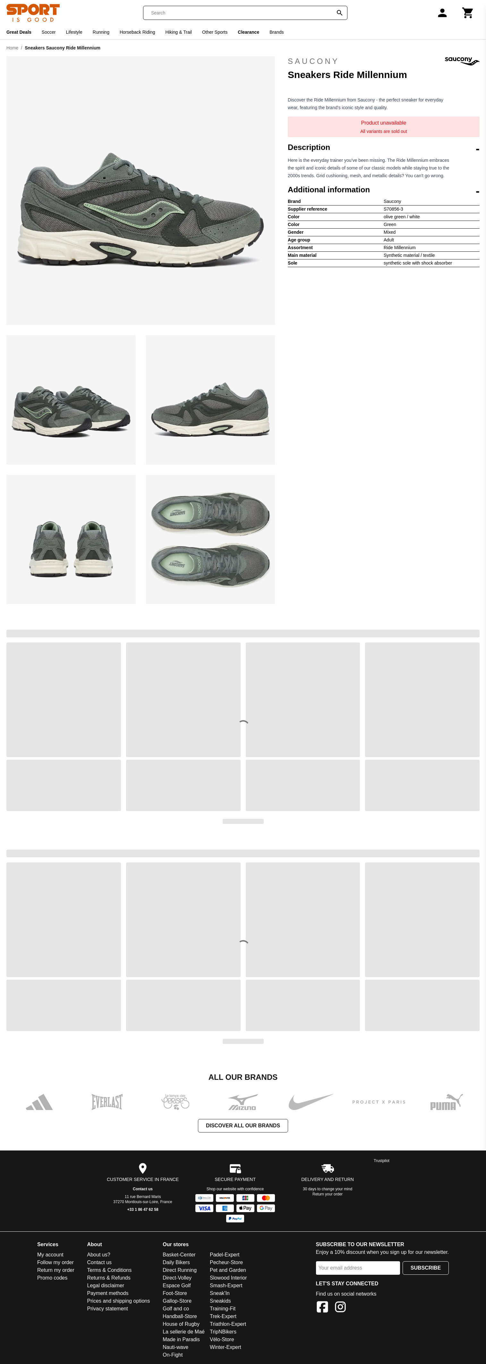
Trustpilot (381, 1161)
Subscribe (426, 1268)
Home (12, 47)
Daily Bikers (176, 1262)
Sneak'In (220, 1293)
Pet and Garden (228, 1270)
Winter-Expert (225, 1347)
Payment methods (108, 1293)
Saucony (384, 61)
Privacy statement (107, 1308)
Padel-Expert (225, 1254)
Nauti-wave (175, 1347)
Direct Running (180, 1270)
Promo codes (52, 1278)
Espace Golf (177, 1285)
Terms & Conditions (109, 1270)
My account (50, 1254)
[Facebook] (322, 1308)
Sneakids (220, 1301)
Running (101, 32)
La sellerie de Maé (184, 1331)
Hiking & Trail (178, 32)
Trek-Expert (223, 1316)
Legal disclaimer (105, 1285)
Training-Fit (222, 1308)
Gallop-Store (177, 1301)
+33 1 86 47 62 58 (142, 1209)
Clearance (248, 32)
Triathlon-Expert (228, 1324)
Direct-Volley (177, 1278)
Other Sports (214, 32)
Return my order (55, 1270)
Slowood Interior (228, 1278)
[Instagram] (340, 1308)
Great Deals (18, 32)
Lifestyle (74, 32)
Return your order (327, 1194)
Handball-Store (180, 1316)
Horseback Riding (137, 32)
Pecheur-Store (226, 1262)
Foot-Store (175, 1293)
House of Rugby (181, 1324)
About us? (98, 1254)
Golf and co (176, 1308)
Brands (276, 32)
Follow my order (55, 1262)
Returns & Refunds (109, 1278)
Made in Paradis (181, 1339)
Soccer (49, 32)
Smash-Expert (226, 1285)
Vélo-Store (222, 1339)
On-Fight (173, 1355)
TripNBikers (223, 1331)
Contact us (143, 1189)
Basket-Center (179, 1254)
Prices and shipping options (118, 1301)
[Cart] (468, 12)
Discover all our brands (243, 1125)
